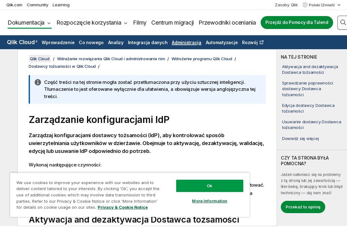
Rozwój (250, 42)
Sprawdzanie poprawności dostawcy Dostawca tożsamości (307, 88)
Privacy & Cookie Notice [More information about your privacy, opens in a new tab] (123, 207)
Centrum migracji (172, 22)
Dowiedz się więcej (300, 138)
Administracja (186, 42)
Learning (61, 4)
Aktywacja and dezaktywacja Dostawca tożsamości (310, 69)
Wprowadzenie (58, 42)
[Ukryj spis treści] (8, 59)
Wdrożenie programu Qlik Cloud (201, 58)
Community (38, 4)
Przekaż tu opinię (303, 206)
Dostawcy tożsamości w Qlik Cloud (62, 66)
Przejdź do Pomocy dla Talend (296, 22)
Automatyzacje (222, 42)
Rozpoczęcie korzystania (88, 22)
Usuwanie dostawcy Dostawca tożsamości (311, 124)
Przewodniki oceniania (227, 22)
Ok (209, 185)
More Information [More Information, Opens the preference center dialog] (209, 200)
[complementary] (312, 137)
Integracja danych (148, 42)
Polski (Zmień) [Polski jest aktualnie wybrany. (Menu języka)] (322, 5)
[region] (130, 194)
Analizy (116, 42)
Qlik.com (14, 4)
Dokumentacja (26, 22)
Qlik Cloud (22, 42)
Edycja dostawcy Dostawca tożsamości (308, 108)
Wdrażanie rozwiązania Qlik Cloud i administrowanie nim (111, 58)
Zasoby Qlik (286, 4)
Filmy (140, 22)
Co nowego (91, 42)
